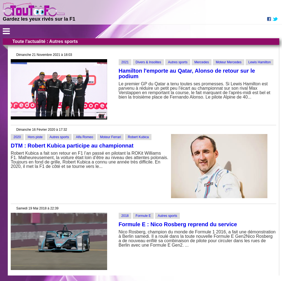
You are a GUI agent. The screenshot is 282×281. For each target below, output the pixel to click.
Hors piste (35, 137)
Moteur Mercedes (228, 62)
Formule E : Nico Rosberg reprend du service (178, 224)
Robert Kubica (138, 137)
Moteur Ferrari (110, 137)
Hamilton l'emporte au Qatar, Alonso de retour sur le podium (187, 73)
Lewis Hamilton (259, 62)
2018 (125, 216)
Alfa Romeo (84, 137)
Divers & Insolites (148, 62)
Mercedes (201, 62)
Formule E (143, 216)
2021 (125, 62)
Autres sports (178, 62)
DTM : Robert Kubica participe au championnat (72, 146)
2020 (17, 137)
